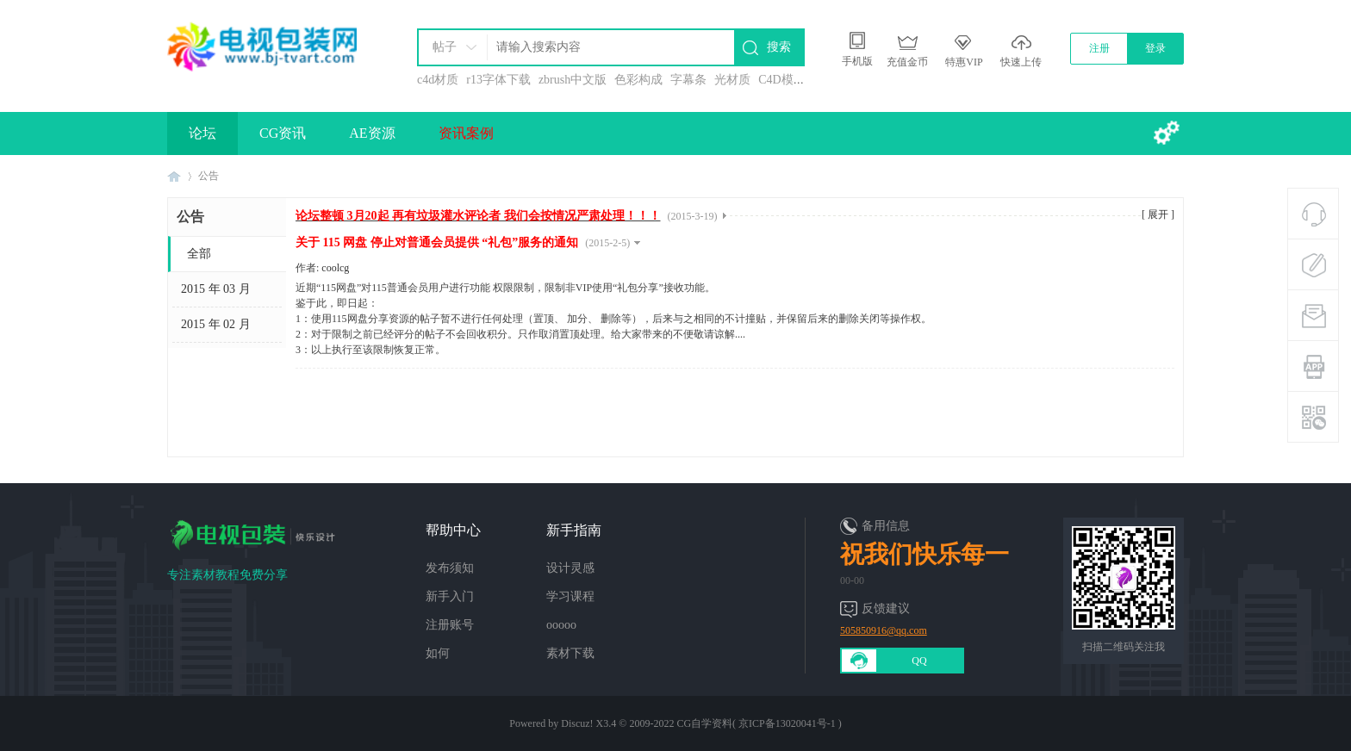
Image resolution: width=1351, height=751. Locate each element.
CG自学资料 (704, 723)
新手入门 (450, 596)
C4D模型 (781, 79)
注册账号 (450, 624)
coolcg (335, 268)
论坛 (202, 133)
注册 (1099, 48)
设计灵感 (570, 568)
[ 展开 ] (1158, 214)
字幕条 (688, 79)
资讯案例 (466, 133)
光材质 (732, 79)
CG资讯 (282, 133)
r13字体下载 (498, 79)
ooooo (561, 624)
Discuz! (577, 723)
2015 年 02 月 (216, 324)
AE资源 (372, 133)
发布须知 (450, 568)
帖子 (445, 46)
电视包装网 (174, 176)
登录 (1155, 48)
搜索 (779, 46)
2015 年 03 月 (216, 288)
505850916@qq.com (883, 630)
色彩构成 (638, 79)
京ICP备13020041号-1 (787, 723)
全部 (199, 253)
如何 (438, 653)
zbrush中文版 (573, 79)
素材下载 (570, 653)
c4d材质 (437, 79)
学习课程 (570, 596)
